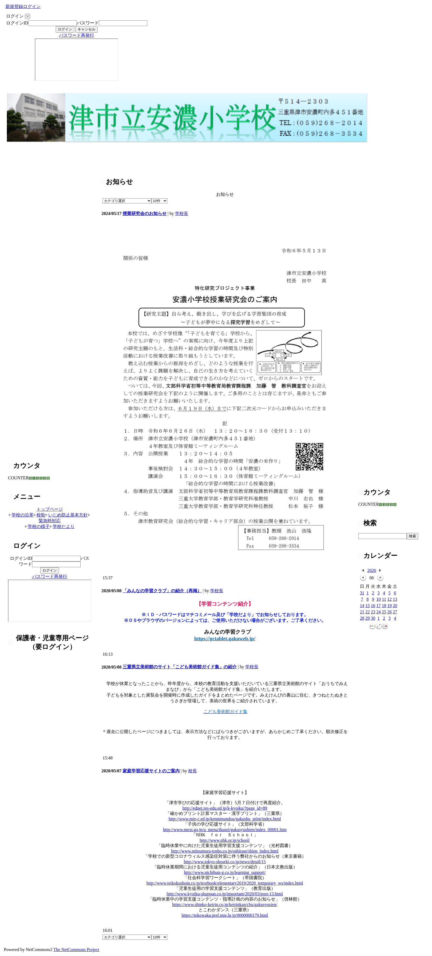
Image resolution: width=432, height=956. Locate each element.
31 (362, 593)
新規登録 (14, 6)
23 (373, 612)
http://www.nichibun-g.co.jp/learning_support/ (225, 872)
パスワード (88, 23)
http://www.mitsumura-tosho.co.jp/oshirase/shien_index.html (225, 851)
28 (362, 618)
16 (373, 605)
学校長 (181, 213)
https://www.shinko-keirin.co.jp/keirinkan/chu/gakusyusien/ (224, 904)
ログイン (32, 6)
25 (384, 612)
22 (367, 612)
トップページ (49, 509)
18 (384, 605)
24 (378, 612)
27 (395, 612)
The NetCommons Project (76, 949)
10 (378, 599)
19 (389, 605)
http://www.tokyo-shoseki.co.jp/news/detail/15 (225, 861)
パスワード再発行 (76, 35)
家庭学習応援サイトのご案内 (151, 770)
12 (389, 599)
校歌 (39, 515)
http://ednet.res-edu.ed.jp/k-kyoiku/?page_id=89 (224, 808)
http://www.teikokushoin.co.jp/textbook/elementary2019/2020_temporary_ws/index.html (224, 883)
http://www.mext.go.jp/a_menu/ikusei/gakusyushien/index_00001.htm (224, 829)
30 (373, 618)
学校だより (62, 526)
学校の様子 (37, 526)
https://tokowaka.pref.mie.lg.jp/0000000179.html (225, 915)
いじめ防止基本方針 (66, 515)
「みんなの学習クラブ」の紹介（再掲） (162, 590)
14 (362, 605)
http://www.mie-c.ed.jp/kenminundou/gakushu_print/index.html (225, 819)
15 (367, 605)
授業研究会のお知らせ (144, 213)
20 (395, 605)
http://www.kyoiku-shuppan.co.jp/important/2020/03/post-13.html (225, 893)
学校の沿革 (21, 515)
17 (378, 605)
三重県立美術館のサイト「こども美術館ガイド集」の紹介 (180, 666)
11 (384, 599)
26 (389, 612)
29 (367, 618)
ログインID (17, 23)
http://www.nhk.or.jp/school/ (225, 840)
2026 (371, 570)
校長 (192, 770)
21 (362, 612)
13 (395, 599)
